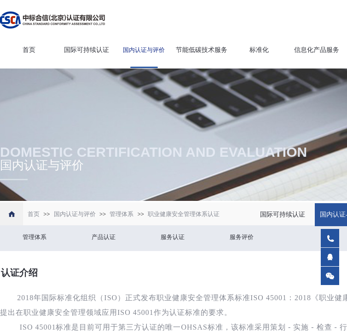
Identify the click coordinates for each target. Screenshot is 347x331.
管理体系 (121, 214)
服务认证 (173, 237)
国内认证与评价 (144, 49)
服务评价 (242, 237)
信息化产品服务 (316, 49)
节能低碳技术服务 (201, 49)
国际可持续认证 (86, 49)
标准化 (259, 49)
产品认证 (104, 237)
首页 (29, 49)
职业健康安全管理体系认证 (184, 214)
